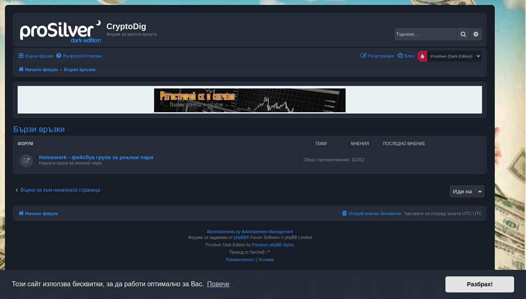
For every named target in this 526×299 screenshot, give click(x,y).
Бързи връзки (39, 129)
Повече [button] (218, 283)
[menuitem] (78, 56)
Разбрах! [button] (480, 284)
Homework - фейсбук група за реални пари (96, 157)
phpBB (240, 237)
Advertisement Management (267, 231)
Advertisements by (223, 231)
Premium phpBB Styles (273, 245)
